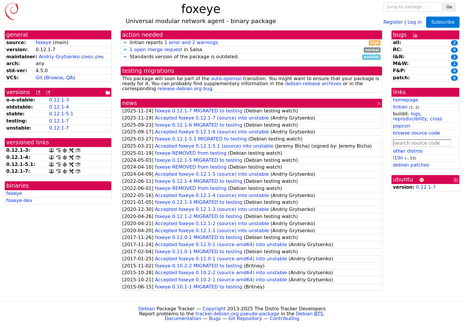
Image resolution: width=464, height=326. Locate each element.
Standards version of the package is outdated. (251, 56)
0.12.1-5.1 (61, 114)
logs (415, 114)
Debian (146, 309)
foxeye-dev (19, 200)
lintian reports (251, 42)
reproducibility (410, 119)
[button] (125, 42)
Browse (54, 77)
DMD (87, 57)
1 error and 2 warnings (191, 42)
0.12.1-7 (59, 121)
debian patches (411, 165)
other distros (408, 151)
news (129, 103)
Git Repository (245, 318)
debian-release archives (313, 83)
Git (39, 77)
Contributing (284, 318)
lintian (400, 107)
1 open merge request (156, 49)
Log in (414, 22)
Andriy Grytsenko (59, 56)
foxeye (43, 42)
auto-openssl (226, 78)
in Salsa (251, 49)
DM (99, 57)
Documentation (183, 318)
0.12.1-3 (59, 100)
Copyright (213, 309)
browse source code (416, 133)
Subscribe (443, 22)
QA (69, 77)
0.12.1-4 (59, 107)
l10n (398, 158)
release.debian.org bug (184, 88)
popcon (401, 126)
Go (449, 6)
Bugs (215, 318)
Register (393, 22)
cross (436, 119)
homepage (405, 100)
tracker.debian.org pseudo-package (237, 314)
